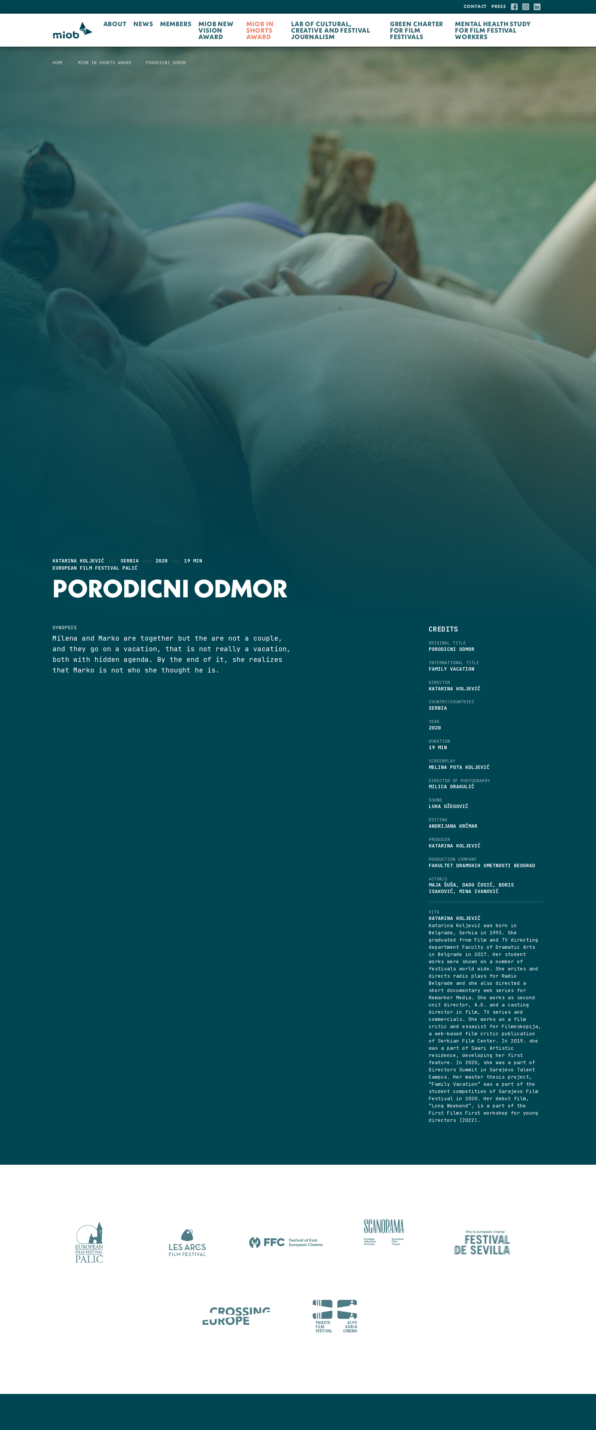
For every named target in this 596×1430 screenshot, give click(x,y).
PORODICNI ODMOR (166, 62)
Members (176, 24)
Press (498, 6)
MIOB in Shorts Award (259, 30)
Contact (475, 6)
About (115, 24)
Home (57, 62)
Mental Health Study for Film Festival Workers (493, 30)
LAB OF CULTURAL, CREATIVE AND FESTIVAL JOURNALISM (330, 30)
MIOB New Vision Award (216, 30)
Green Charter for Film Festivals (417, 30)
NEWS (143, 24)
